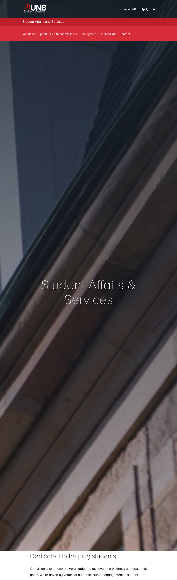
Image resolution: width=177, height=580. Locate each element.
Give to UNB (128, 9)
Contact (124, 34)
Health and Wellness (63, 34)
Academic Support (35, 34)
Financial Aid (108, 34)
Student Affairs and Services (43, 21)
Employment (88, 34)
